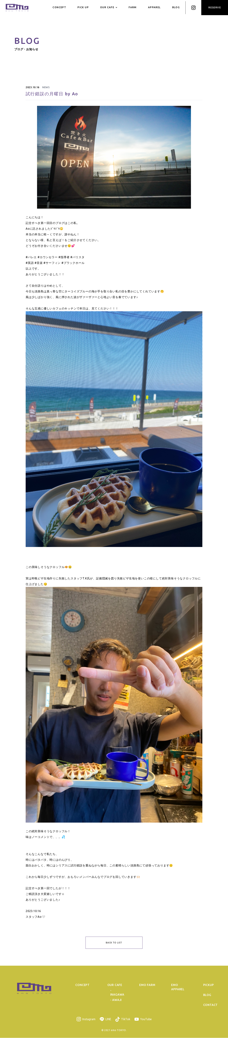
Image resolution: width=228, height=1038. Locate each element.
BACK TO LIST (114, 942)
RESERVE (214, 7)
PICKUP (208, 985)
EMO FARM (147, 985)
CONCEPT (59, 7)
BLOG (176, 7)
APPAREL (154, 7)
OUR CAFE (108, 7)
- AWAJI (116, 1000)
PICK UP (83, 7)
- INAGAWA (117, 992)
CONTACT (210, 1005)
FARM (133, 7)
